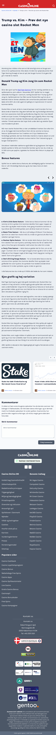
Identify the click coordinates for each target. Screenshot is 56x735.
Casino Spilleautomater (11, 581)
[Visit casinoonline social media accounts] (26, 467)
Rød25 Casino (35, 533)
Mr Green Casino (36, 496)
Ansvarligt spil (7, 508)
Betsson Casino (36, 504)
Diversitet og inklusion (11, 504)
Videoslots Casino (37, 500)
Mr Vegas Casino (36, 480)
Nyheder (15, 10)
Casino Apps (7, 577)
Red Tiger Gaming (24, 90)
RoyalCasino (35, 545)
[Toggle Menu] (3, 5)
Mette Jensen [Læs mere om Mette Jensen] (8, 390)
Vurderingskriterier (9, 537)
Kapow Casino (35, 549)
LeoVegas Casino (36, 508)
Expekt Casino (35, 541)
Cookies (5, 525)
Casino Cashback (9, 561)
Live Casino (6, 585)
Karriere (5, 533)
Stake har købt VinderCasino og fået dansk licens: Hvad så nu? (14, 383)
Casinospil (6, 593)
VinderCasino (35, 520)
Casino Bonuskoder (10, 597)
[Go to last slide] (48, 177)
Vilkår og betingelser (10, 520)
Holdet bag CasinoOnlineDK (13, 480)
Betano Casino (36, 529)
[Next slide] (52, 177)
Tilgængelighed (8, 492)
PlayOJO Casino (36, 516)
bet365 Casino (36, 512)
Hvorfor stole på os (9, 529)
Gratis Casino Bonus (10, 589)
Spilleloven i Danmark (11, 512)
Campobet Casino (37, 484)
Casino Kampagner (9, 605)
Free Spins (6, 601)
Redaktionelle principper (12, 488)
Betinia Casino (36, 525)
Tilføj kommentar (46, 442)
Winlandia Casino (37, 492)
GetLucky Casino (36, 488)
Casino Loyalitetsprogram (12, 565)
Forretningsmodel (9, 545)
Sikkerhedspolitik (9, 484)
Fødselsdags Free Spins (11, 573)
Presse (4, 541)
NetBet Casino (35, 537)
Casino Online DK (6, 10)
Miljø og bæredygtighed (11, 496)
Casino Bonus (7, 569)
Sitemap (5, 549)
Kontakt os (28, 621)
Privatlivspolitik (8, 500)
